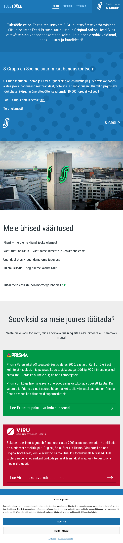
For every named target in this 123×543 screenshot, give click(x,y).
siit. (42, 100)
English (67, 6)
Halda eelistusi (61, 530)
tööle (12, 6)
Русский (81, 6)
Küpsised (52, 539)
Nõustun (61, 521)
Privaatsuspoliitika (65, 539)
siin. (64, 285)
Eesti (56, 6)
